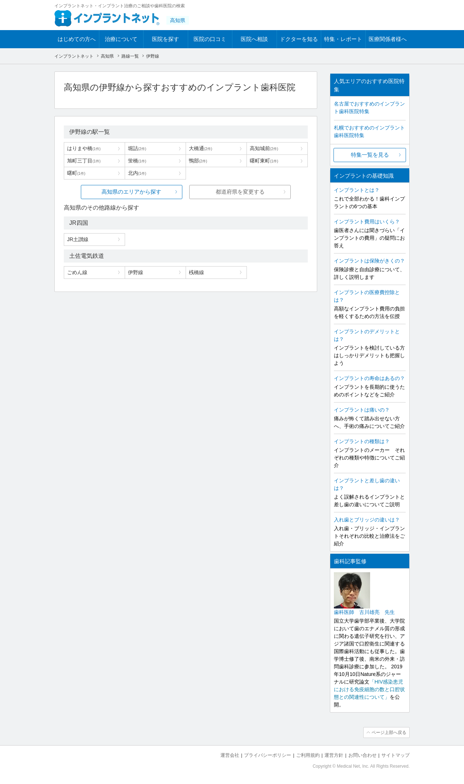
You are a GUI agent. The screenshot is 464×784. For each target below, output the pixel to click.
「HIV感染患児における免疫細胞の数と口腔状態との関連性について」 (369, 689)
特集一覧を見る (370, 155)
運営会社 (229, 755)
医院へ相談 (254, 39)
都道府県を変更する (240, 192)
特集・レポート (343, 39)
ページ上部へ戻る (389, 732)
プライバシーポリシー (267, 755)
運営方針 (333, 755)
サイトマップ (395, 755)
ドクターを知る (299, 39)
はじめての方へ (77, 39)
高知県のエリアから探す (131, 192)
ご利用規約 (308, 755)
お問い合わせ (362, 755)
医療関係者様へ (388, 39)
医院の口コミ (210, 39)
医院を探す (165, 39)
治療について (121, 39)
